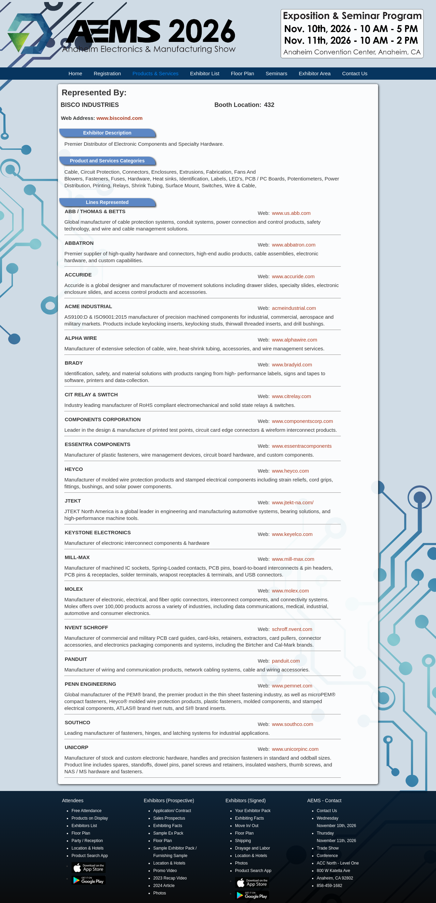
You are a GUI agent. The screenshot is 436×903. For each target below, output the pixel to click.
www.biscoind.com (119, 118)
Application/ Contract (172, 810)
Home (75, 73)
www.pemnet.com (292, 685)
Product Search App (90, 855)
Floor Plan (242, 73)
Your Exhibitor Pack (252, 810)
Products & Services (155, 73)
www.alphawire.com (294, 340)
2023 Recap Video (170, 878)
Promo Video (165, 870)
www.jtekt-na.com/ (293, 502)
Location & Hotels (88, 848)
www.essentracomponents (302, 446)
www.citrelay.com (291, 396)
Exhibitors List (84, 825)
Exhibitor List (204, 73)
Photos (159, 893)
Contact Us (355, 73)
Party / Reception (87, 840)
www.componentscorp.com (302, 421)
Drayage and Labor (252, 848)
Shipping (243, 840)
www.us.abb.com (291, 213)
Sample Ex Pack (168, 833)
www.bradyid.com (292, 364)
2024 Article (164, 885)
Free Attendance (87, 810)
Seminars (276, 73)
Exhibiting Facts (167, 825)
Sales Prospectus (169, 818)
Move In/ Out (247, 825)
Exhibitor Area (314, 73)
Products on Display (90, 818)
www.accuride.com (293, 276)
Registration (107, 73)
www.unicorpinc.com (295, 749)
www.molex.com (290, 590)
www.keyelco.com (292, 534)
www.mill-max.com (293, 559)
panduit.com (286, 661)
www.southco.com (292, 724)
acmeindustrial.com (294, 308)
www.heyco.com (290, 471)
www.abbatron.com (294, 245)
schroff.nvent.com (292, 629)
